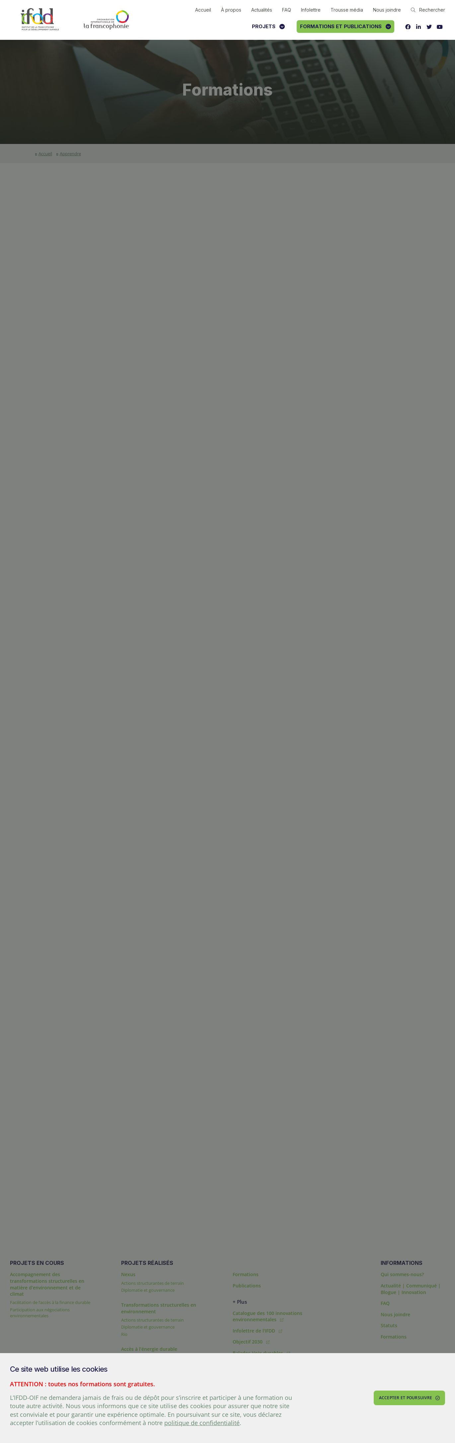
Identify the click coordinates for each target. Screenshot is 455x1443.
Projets (268, 26)
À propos (231, 10)
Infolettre (311, 10)
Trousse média (347, 10)
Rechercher (428, 10)
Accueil (203, 10)
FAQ (286, 10)
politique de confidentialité (202, 1423)
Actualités (261, 10)
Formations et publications (345, 26)
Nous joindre (387, 10)
